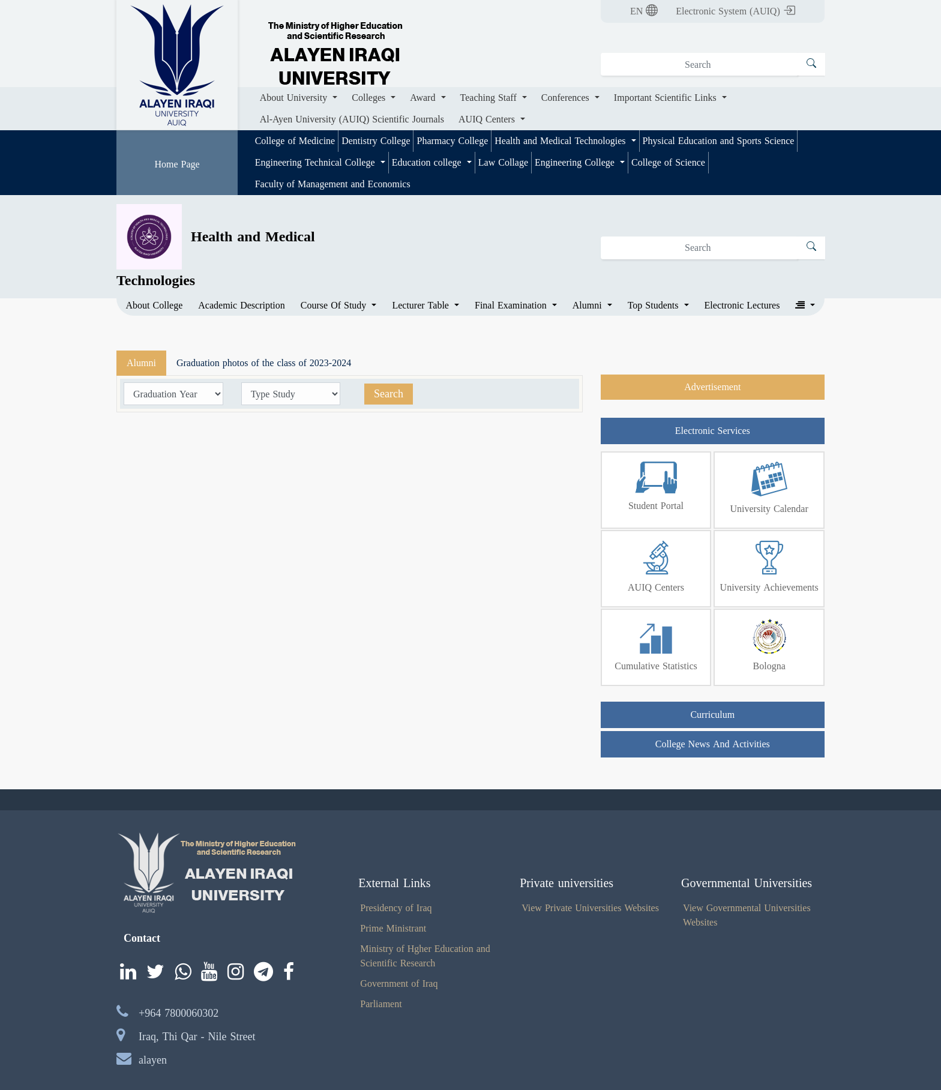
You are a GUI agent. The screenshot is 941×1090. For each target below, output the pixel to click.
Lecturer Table (421, 305)
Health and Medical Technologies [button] (561, 140)
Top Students (655, 305)
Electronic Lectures (742, 305)
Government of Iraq (398, 983)
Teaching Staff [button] (490, 97)
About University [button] (295, 97)
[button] (805, 305)
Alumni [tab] (141, 363)
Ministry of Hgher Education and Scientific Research (425, 955)
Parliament (380, 1004)
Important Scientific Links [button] (667, 97)
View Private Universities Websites (590, 908)
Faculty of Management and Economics (332, 184)
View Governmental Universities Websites (747, 915)
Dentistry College (375, 140)
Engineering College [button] (576, 162)
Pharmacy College (452, 140)
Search (388, 394)
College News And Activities (712, 744)
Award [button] (424, 97)
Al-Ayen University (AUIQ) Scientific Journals (352, 119)
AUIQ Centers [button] (488, 119)
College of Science (668, 162)
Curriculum (712, 714)
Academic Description (241, 305)
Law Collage (503, 162)
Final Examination (512, 305)
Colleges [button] (370, 97)
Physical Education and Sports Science (719, 140)
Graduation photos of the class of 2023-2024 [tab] (263, 363)
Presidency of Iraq (395, 908)
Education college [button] (428, 162)
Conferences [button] (566, 97)
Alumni (589, 305)
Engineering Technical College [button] (316, 162)
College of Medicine (295, 140)
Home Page (176, 164)
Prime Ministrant (393, 928)
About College (154, 305)
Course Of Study (335, 305)
